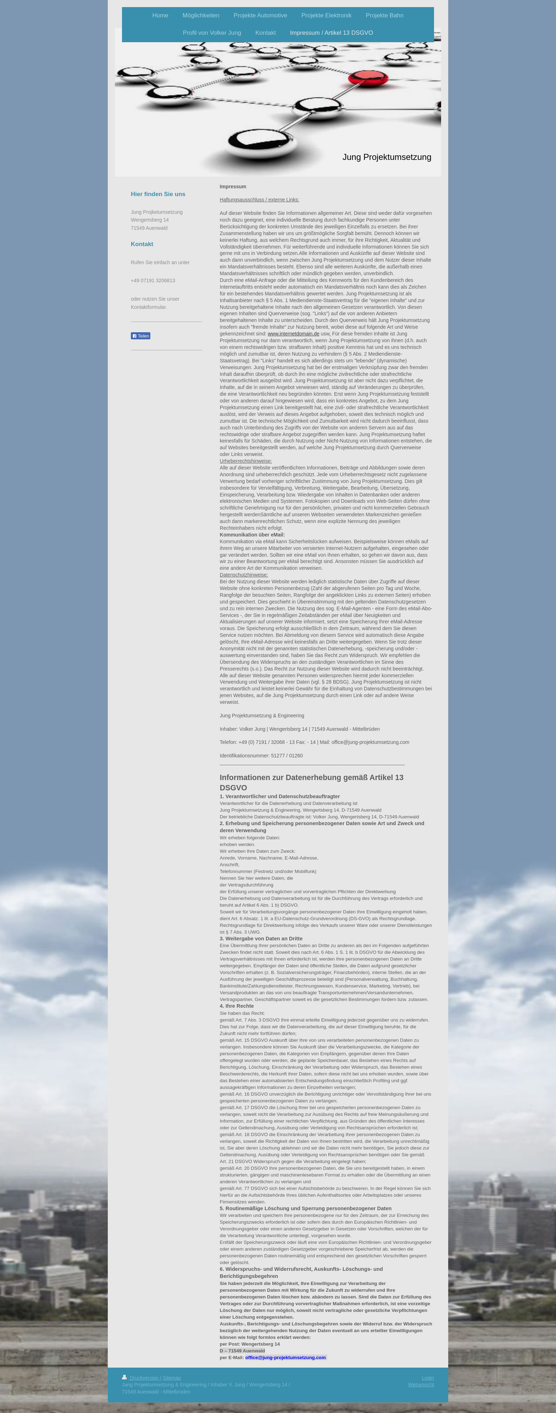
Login (428, 1378)
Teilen (140, 336)
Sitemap (172, 1378)
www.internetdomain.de (293, 333)
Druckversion (141, 1378)
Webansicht (421, 1384)
